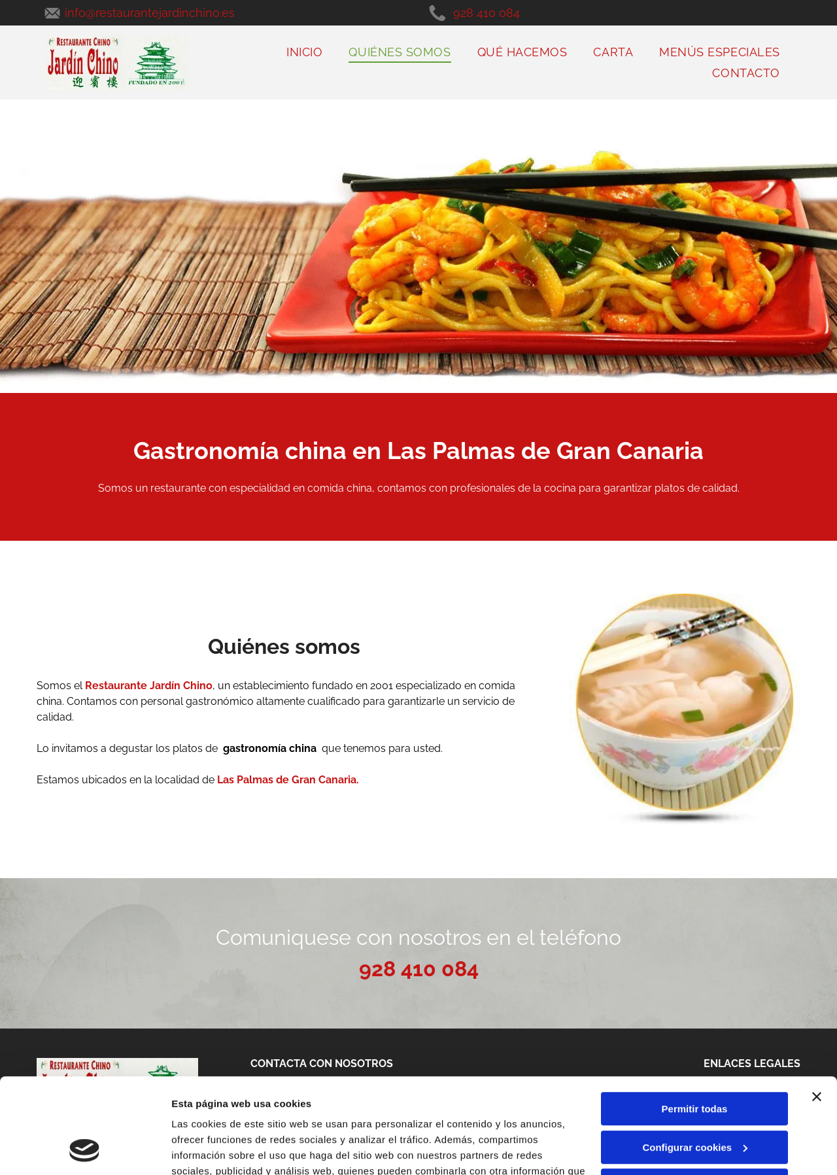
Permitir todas (695, 1019)
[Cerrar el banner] (816, 1007)
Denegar (694, 1096)
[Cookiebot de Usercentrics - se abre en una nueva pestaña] (84, 1149)
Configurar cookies (694, 1058)
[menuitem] (304, 51)
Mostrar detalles (209, 1149)
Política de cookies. (267, 1113)
